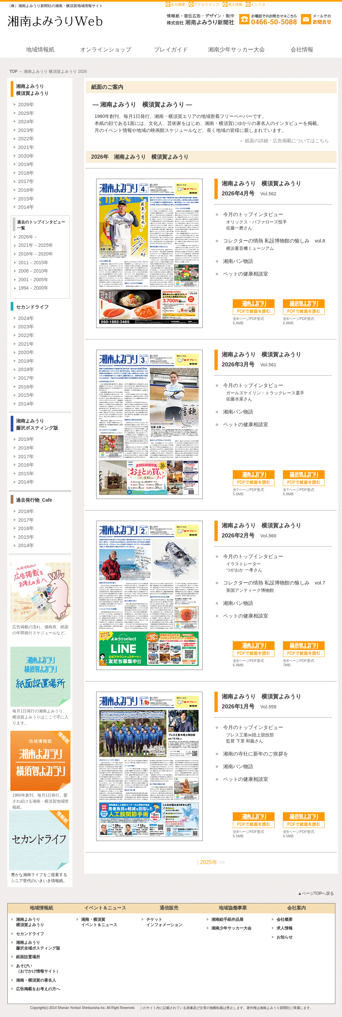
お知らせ (285, 937)
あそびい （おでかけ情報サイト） (38, 969)
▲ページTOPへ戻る (316, 893)
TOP (13, 71)
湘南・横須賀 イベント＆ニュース (99, 922)
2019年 (26, 164)
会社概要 (178, 4)
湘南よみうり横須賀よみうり (30, 922)
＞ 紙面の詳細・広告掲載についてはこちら (284, 140)
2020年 (26, 156)
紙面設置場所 (28, 957)
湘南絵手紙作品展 (227, 919)
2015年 (26, 198)
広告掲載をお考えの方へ (38, 989)
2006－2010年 (33, 271)
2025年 (26, 113)
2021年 (26, 147)
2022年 (26, 138)
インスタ (258, 4)
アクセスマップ (206, 4)
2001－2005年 (33, 279)
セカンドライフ (30, 933)
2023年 (26, 130)
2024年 (26, 121)
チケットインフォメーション (164, 922)
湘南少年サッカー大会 (231, 928)
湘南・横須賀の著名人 (36, 980)
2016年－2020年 (35, 254)
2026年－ (28, 236)
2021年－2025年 (35, 245)
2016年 (26, 190)
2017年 (26, 181)
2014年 (26, 207)
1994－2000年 (33, 288)
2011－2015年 (33, 262)
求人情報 (235, 4)
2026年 (26, 104)
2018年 (26, 173)
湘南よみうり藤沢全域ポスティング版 (38, 945)
